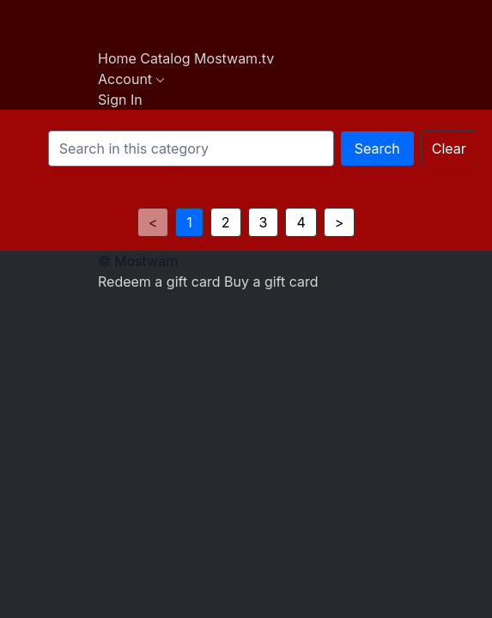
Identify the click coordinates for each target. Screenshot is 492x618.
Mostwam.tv (234, 58)
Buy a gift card (271, 281)
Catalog (167, 58)
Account (131, 79)
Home (119, 58)
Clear (449, 148)
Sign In (120, 99)
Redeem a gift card (161, 281)
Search (377, 148)
